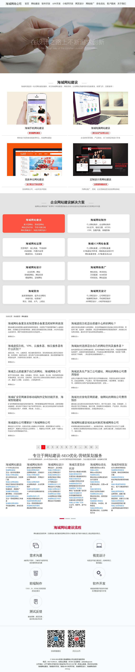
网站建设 (35, 4)
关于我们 (121, 4)
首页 (27, 4)
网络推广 (90, 4)
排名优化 (100, 4)
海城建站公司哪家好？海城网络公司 (29, 422)
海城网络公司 (14, 3)
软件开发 (46, 4)
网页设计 (79, 4)
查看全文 (11, 336)
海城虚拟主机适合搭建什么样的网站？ (93, 323)
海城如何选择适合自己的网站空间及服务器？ (97, 345)
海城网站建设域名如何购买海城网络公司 (95, 422)
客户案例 (111, 4)
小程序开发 (68, 4)
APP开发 (56, 4)
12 (91, 447)
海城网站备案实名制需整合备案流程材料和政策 (35, 323)
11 (86, 447)
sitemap (67, 669)
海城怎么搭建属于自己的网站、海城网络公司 (34, 371)
